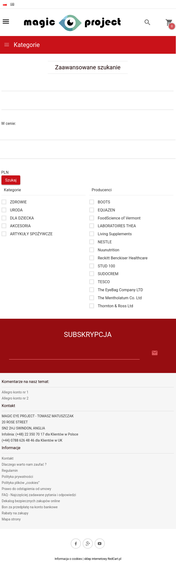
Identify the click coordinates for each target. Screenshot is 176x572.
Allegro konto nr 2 (15, 398)
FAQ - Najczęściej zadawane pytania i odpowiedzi (39, 495)
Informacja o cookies (68, 559)
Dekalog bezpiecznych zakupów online (31, 501)
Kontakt (7, 458)
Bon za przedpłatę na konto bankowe (30, 507)
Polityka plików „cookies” (20, 483)
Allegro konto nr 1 (15, 392)
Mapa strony (11, 519)
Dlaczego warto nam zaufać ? (24, 464)
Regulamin (10, 470)
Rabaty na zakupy (15, 513)
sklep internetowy (95, 559)
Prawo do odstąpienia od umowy (26, 489)
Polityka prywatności (17, 477)
